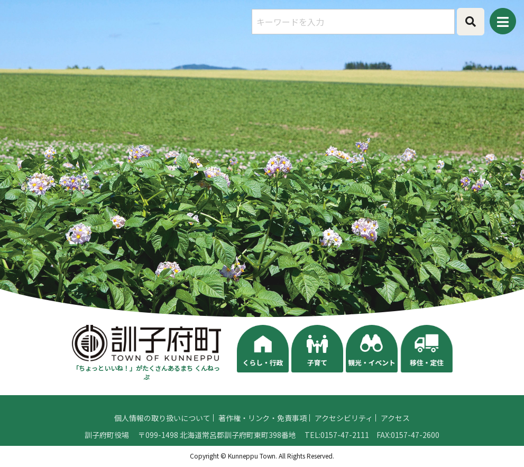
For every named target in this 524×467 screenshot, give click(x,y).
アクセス (395, 430)
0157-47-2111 (344, 447)
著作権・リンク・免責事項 (262, 430)
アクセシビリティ (344, 430)
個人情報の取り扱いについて (162, 430)
